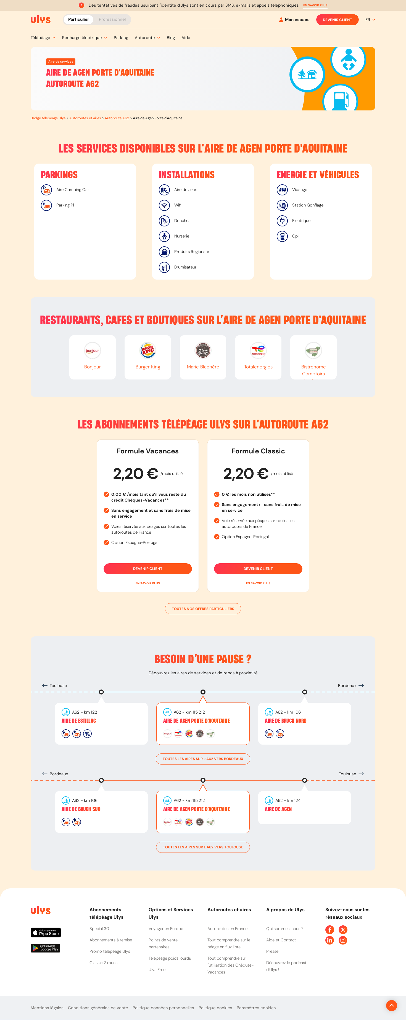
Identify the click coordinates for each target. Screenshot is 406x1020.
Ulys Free (157, 969)
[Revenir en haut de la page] (373, 1005)
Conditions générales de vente (98, 1008)
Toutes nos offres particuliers (203, 608)
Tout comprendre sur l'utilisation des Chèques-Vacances (230, 965)
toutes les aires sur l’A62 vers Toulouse (203, 847)
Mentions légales (47, 1008)
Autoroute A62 (117, 118)
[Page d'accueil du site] (40, 911)
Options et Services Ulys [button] (171, 913)
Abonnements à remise (110, 940)
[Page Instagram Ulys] (343, 940)
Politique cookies (215, 1008)
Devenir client (337, 19)
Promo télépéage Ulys (109, 951)
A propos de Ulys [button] (285, 910)
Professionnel (112, 19)
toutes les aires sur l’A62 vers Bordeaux (203, 759)
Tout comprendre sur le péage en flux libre (228, 943)
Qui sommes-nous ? (285, 928)
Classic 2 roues (103, 962)
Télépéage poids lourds (170, 958)
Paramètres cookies (256, 1008)
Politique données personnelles (163, 1008)
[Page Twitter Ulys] (343, 929)
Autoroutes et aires (85, 118)
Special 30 (99, 928)
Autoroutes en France (227, 928)
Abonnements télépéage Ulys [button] (106, 913)
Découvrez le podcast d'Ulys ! (286, 966)
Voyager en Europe (166, 928)
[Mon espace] (294, 20)
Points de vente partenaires (163, 943)
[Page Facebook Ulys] (329, 929)
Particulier (78, 19)
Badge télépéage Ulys (48, 118)
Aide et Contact (281, 940)
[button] (315, 5)
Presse (272, 951)
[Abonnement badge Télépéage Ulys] (41, 19)
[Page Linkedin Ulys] (329, 940)
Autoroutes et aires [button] (229, 910)
